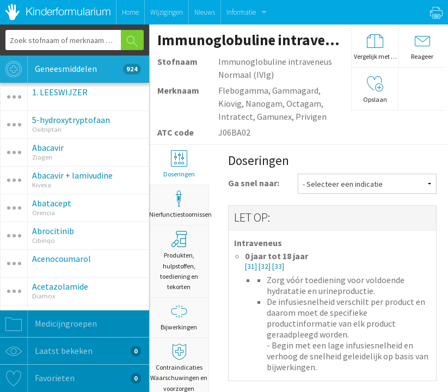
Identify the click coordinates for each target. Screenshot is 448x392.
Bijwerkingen (178, 317)
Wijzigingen (166, 12)
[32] (265, 266)
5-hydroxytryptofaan (71, 119)
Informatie (241, 12)
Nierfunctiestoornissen (178, 204)
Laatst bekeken (70, 351)
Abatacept (51, 203)
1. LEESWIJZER (60, 92)
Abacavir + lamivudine (72, 175)
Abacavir (48, 147)
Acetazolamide (60, 286)
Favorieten (70, 378)
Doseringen (178, 164)
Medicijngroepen (48, 324)
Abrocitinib (53, 230)
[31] (252, 266)
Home (130, 12)
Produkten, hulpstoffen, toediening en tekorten (179, 261)
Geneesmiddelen (70, 69)
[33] (278, 266)
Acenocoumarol (61, 258)
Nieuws (204, 12)
